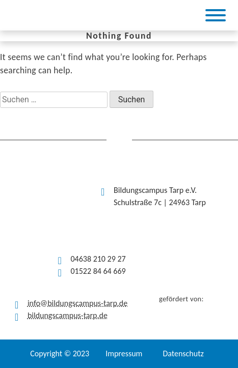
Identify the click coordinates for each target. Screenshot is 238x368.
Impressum (123, 353)
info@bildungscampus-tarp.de (77, 303)
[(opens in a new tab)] (103, 15)
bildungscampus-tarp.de (68, 315)
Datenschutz (183, 353)
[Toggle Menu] (215, 15)
